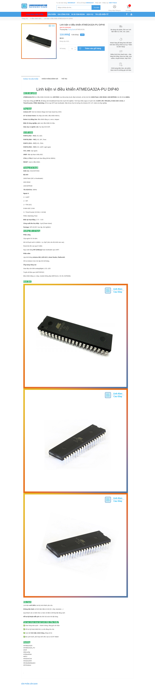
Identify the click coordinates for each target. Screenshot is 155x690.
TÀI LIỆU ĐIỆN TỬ (101, 14)
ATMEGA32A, (80, 29)
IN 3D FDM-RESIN (78, 14)
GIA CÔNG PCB (63, 14)
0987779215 (113, 3)
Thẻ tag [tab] (64, 79)
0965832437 (90, 3)
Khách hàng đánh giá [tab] (50, 79)
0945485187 (71, 3)
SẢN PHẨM (52, 14)
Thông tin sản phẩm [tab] (30, 79)
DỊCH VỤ (90, 14)
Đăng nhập (112, 10)
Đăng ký (118, 10)
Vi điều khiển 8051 (36, 18)
